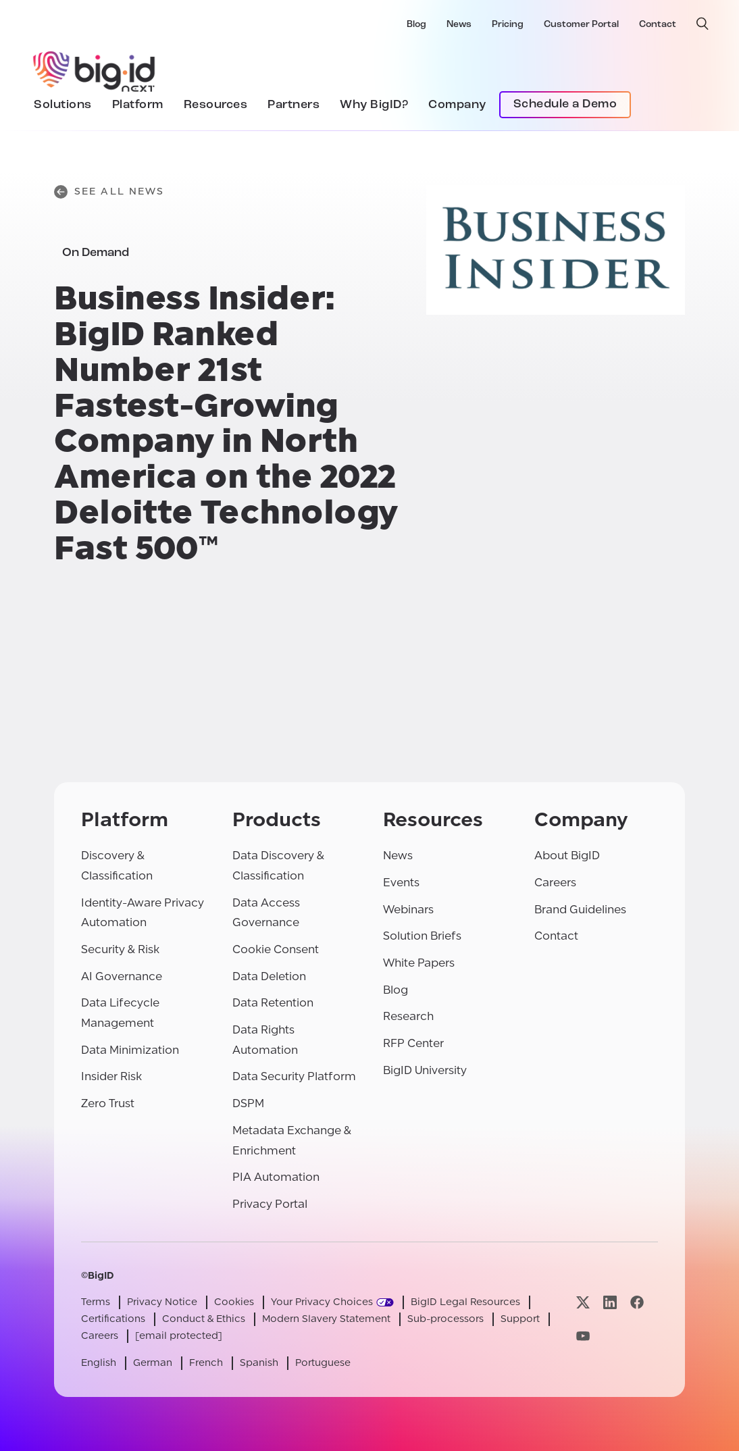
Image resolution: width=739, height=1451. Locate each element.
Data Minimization (130, 1050)
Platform (137, 105)
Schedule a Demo (565, 104)
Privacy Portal (269, 1204)
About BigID (567, 855)
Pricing (508, 25)
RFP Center (413, 1043)
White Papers (419, 963)
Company (457, 105)
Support (520, 1319)
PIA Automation (276, 1177)
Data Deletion (269, 976)
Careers (555, 882)
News (459, 25)
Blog (416, 25)
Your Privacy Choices (322, 1302)
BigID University (425, 1070)
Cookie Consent (275, 949)
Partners (293, 105)
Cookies (234, 1302)
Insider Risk (111, 1076)
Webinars (408, 909)
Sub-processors (445, 1319)
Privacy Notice (162, 1302)
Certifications (113, 1319)
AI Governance (121, 976)
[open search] (702, 24)
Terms (95, 1302)
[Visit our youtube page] (583, 1336)
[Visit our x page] (583, 1302)
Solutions (63, 105)
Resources (216, 105)
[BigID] (94, 69)
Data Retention (272, 1002)
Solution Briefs (422, 936)
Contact (657, 25)
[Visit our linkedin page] (610, 1302)
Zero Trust (107, 1103)
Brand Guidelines (580, 909)
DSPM (248, 1103)
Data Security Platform (294, 1076)
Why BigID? (374, 105)
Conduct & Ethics (203, 1319)
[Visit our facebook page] (637, 1302)
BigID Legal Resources (465, 1302)
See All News (109, 192)
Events (401, 882)
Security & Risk (120, 949)
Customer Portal (581, 25)
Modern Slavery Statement (326, 1319)
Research (408, 1016)
